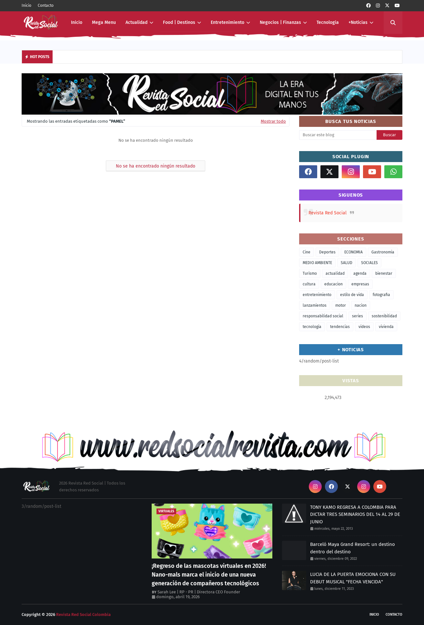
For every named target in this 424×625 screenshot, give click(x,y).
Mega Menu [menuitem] (104, 22)
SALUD (346, 263)
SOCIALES (369, 263)
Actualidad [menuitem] (136, 22)
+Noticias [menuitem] (358, 22)
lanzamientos (315, 305)
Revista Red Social (327, 213)
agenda (360, 273)
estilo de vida (352, 294)
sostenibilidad (384, 316)
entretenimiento (317, 294)
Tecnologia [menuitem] (328, 22)
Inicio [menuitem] (76, 22)
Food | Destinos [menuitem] (179, 22)
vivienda (386, 326)
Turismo (310, 273)
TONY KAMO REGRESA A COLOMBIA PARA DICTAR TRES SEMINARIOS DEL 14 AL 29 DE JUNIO (355, 514)
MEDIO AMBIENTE (317, 263)
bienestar (383, 273)
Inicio (26, 5)
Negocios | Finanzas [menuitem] (280, 22)
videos (364, 326)
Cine (306, 252)
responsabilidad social (323, 316)
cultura (309, 284)
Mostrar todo (273, 121)
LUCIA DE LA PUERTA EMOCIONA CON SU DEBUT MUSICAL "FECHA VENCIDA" (353, 578)
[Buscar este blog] (338, 135)
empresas (360, 284)
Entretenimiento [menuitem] (227, 22)
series (357, 316)
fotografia (381, 294)
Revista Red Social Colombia (83, 614)
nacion (361, 305)
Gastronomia (382, 252)
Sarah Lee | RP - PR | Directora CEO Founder (198, 591)
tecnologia (312, 326)
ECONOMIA (353, 252)
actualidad (335, 273)
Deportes (327, 252)
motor (340, 305)
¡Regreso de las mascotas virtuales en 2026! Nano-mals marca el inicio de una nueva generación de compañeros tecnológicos (209, 574)
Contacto (46, 5)
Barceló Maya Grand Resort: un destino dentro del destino (352, 548)
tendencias (340, 326)
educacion (333, 284)
